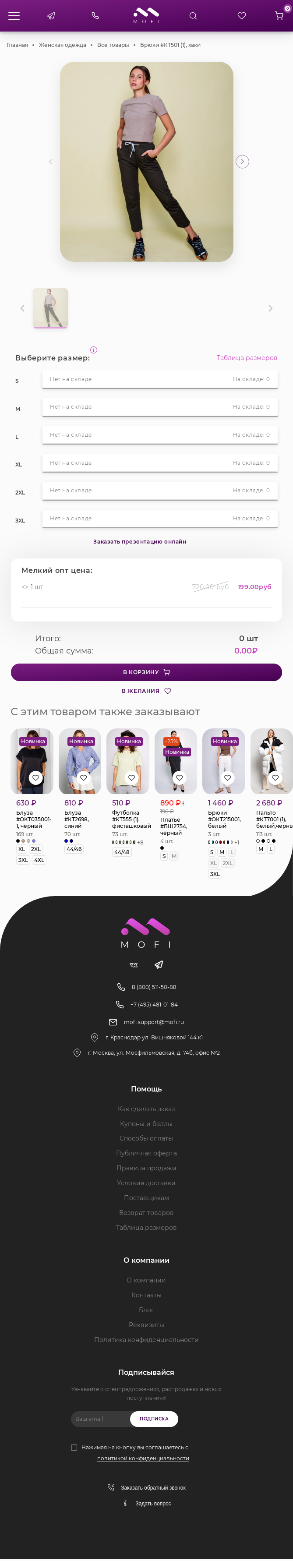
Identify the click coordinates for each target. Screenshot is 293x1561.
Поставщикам (146, 1200)
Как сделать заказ (146, 1111)
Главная (17, 45)
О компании (146, 1282)
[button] (243, 162)
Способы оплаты (146, 1140)
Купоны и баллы (146, 1126)
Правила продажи (146, 1170)
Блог (146, 1312)
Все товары (113, 45)
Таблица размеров (247, 358)
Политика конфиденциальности (146, 1342)
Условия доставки (146, 1185)
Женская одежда (62, 45)
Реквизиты (146, 1327)
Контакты (146, 1297)
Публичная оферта (146, 1155)
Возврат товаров (146, 1215)
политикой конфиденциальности (143, 1460)
